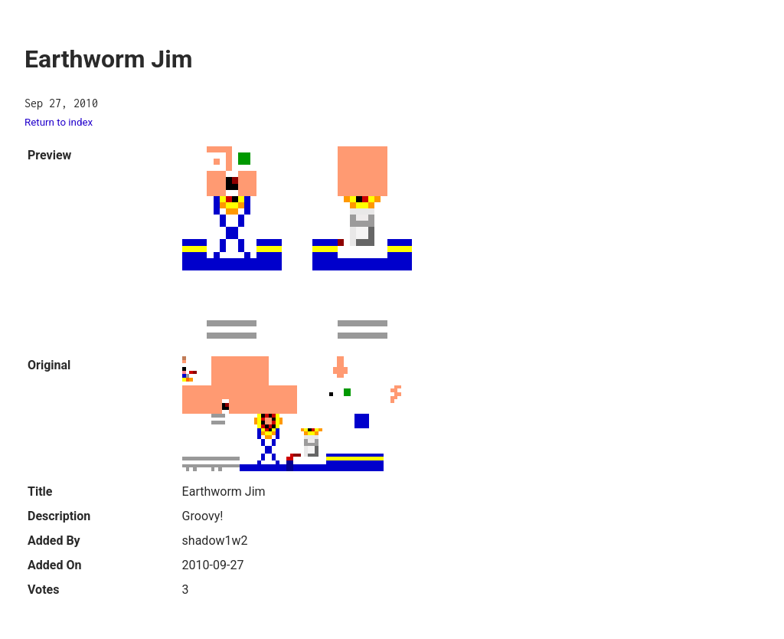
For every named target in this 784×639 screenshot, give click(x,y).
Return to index (58, 122)
